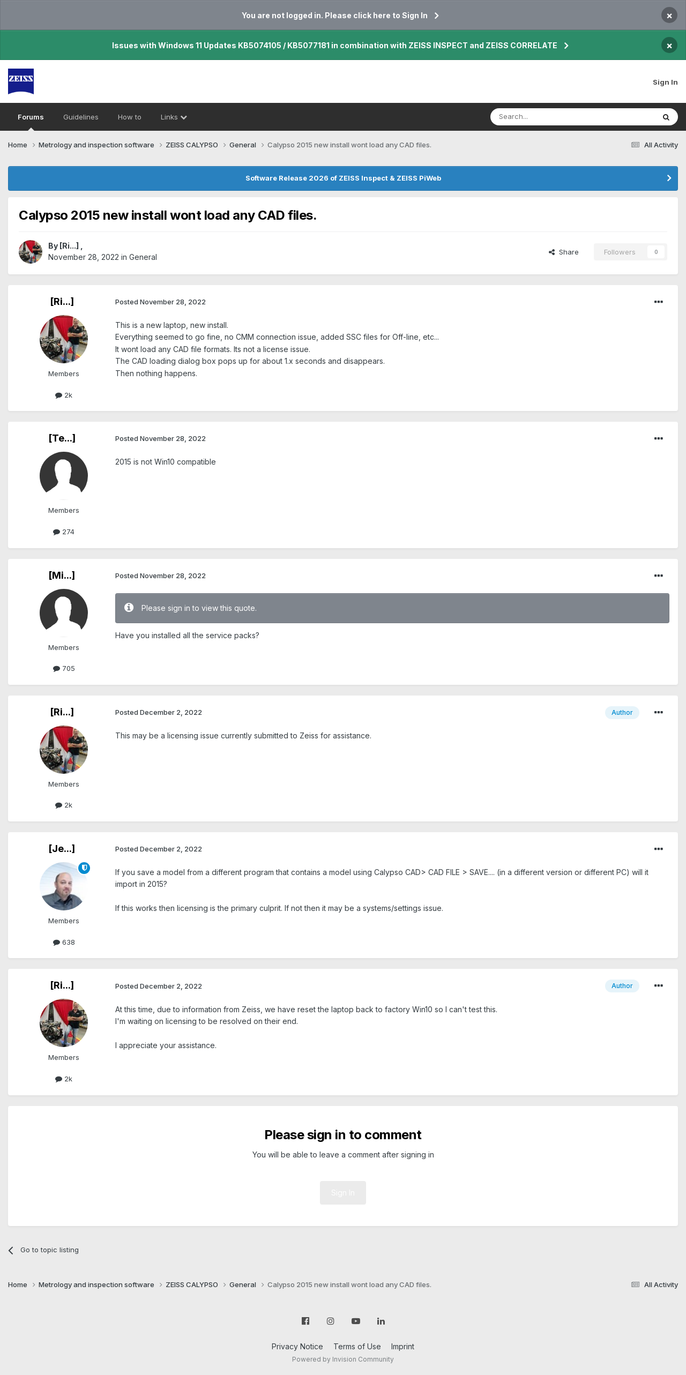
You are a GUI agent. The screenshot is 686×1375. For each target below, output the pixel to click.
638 (64, 942)
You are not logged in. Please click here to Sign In (335, 15)
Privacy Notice (297, 1346)
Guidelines (81, 117)
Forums (31, 122)
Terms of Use (357, 1346)
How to (129, 117)
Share (564, 252)
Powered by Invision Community (343, 1359)
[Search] (545, 116)
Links (174, 117)
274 (63, 531)
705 (64, 668)
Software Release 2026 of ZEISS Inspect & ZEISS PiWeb (343, 178)
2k (63, 395)
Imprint (402, 1346)
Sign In (665, 82)
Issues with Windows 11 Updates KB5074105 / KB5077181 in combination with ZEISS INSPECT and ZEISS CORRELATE (334, 45)
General (143, 256)
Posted (160, 301)
